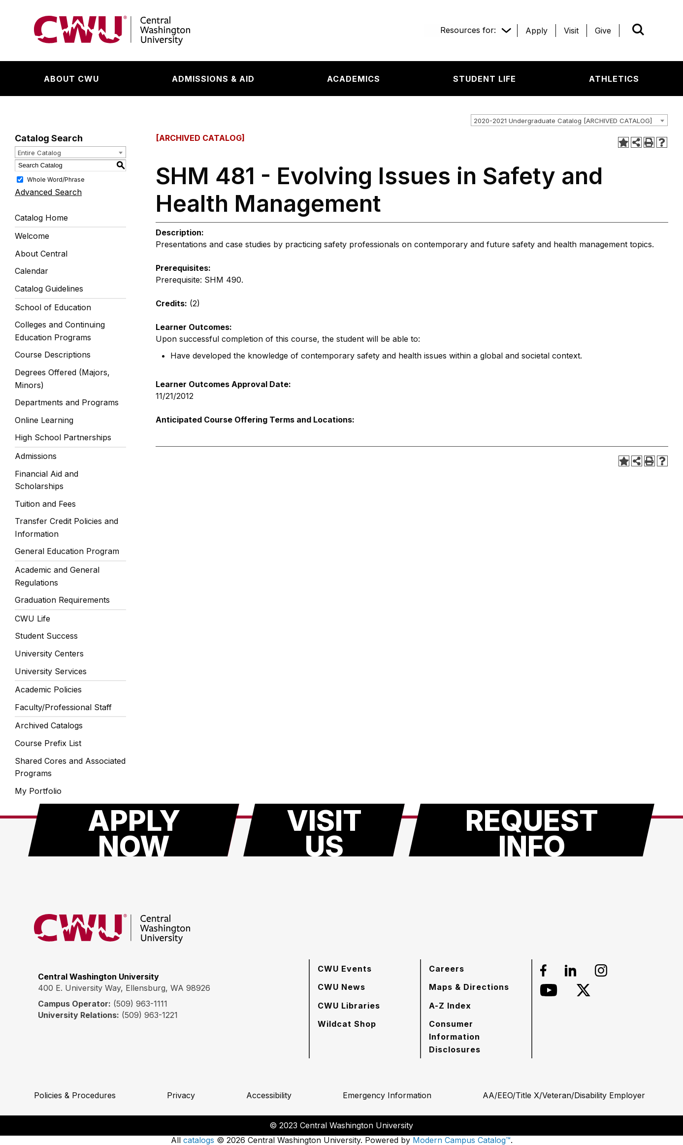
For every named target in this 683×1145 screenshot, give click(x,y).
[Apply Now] (133, 830)
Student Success (46, 636)
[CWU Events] (345, 968)
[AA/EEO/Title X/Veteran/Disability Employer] (564, 1095)
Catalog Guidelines (49, 289)
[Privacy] (181, 1095)
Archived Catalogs (49, 725)
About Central (41, 254)
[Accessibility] (268, 1095)
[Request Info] (532, 830)
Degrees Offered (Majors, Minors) (62, 378)
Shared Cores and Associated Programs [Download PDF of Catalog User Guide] (70, 767)
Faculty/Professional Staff (63, 707)
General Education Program (67, 551)
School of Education (53, 307)
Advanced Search (48, 192)
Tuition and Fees (45, 504)
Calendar (31, 271)
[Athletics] (614, 78)
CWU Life (32, 618)
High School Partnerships (63, 437)
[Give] (603, 30)
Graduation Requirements (62, 600)
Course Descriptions (53, 355)
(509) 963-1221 (150, 1015)
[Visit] (571, 30)
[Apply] (536, 30)
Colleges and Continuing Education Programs (60, 331)
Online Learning (44, 420)
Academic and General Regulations (57, 576)
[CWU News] (341, 987)
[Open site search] (638, 29)
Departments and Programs (67, 402)
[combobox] (569, 120)
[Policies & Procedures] (75, 1095)
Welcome (32, 236)
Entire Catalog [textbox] (39, 153)
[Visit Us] (324, 830)
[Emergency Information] (387, 1095)
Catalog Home (41, 218)
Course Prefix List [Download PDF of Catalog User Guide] (48, 743)
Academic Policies (48, 689)
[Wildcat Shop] (347, 1023)
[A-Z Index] (450, 1005)
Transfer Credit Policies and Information (66, 527)
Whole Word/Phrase (56, 179)
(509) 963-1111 (140, 1004)
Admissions (36, 456)
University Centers (49, 653)
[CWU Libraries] (349, 1005)
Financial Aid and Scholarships (46, 480)
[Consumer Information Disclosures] (476, 1036)
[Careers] (446, 968)
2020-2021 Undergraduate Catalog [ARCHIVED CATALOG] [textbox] (563, 121)
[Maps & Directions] (469, 987)
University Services (51, 671)
